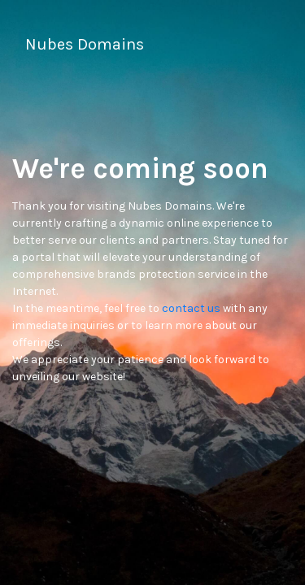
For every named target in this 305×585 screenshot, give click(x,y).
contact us (191, 308)
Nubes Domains (84, 44)
